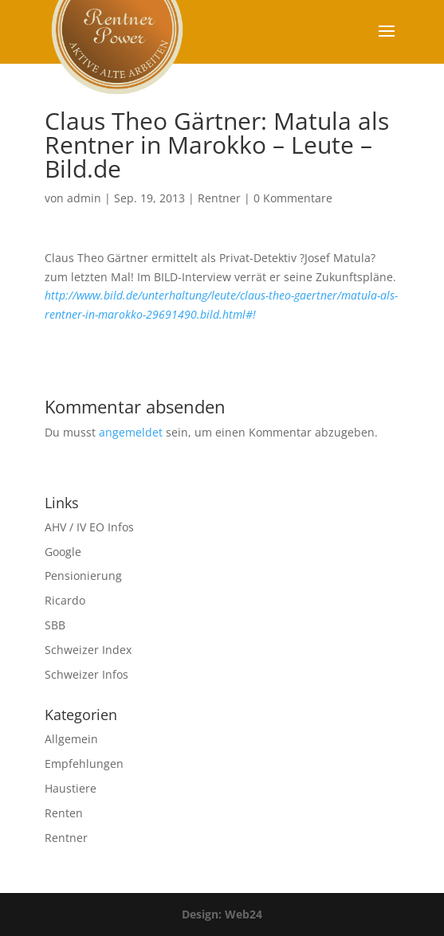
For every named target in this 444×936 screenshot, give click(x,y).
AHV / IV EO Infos (89, 527)
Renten (64, 812)
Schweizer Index (88, 649)
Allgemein (71, 738)
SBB (55, 624)
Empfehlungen (84, 763)
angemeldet (131, 432)
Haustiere (70, 788)
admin (84, 198)
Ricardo (65, 600)
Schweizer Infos (86, 674)
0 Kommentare (292, 198)
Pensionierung (83, 575)
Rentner (219, 198)
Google (63, 551)
